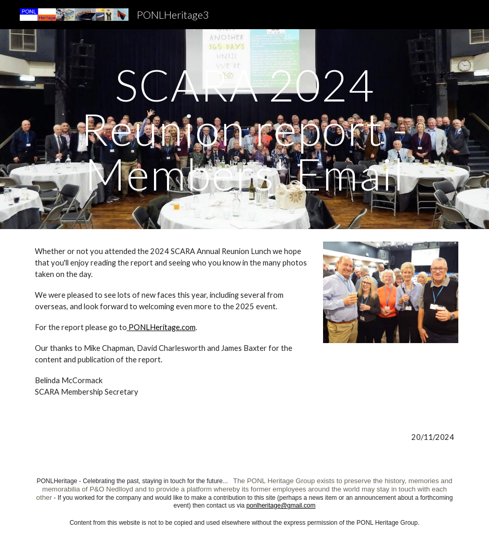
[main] (245, 129)
